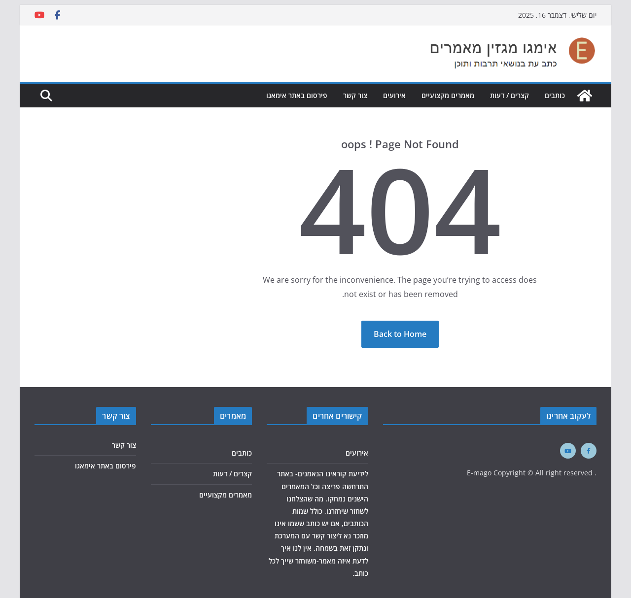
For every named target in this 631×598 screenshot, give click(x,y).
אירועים (394, 95)
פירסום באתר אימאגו (296, 95)
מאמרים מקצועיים (447, 95)
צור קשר (355, 95)
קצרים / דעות (509, 95)
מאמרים (233, 415)
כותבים (555, 95)
